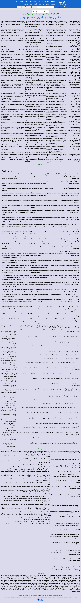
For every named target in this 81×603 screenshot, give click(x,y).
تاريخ (38, 595)
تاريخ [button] (26, 1)
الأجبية (47, 595)
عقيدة (41, 595)
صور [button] (43, 4)
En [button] (31, 4)
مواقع (19, 595)
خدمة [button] (17, 1)
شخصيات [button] (53, 4)
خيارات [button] (26, 4)
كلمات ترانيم (26, 595)
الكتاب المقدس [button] (45, 1)
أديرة (29, 595)
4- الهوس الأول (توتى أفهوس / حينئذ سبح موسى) (40, 17)
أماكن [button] (47, 4)
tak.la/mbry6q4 (40, 600)
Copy (38, 599)
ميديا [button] (40, 4)
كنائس (31, 595)
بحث (57, 595)
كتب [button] (39, 1)
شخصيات (34, 595)
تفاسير (55, 595)
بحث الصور (19, 6)
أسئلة (45, 595)
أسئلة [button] (21, 1)
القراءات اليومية (51, 595)
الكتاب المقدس (60, 595)
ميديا (23, 595)
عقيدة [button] (30, 1)
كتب (36, 595)
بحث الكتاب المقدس (26, 6)
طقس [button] (34, 1)
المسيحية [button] (53, 1)
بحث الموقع (34, 6)
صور (21, 595)
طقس (43, 595)
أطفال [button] (35, 4)
